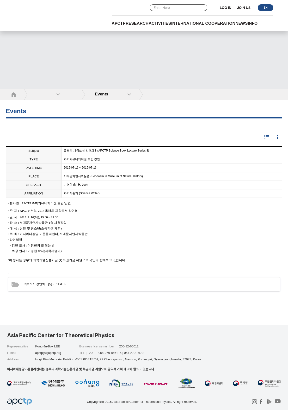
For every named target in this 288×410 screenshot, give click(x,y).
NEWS (241, 23)
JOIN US (244, 8)
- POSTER (45, 284)
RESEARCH (137, 23)
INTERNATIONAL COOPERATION (203, 23)
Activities (160, 23)
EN (265, 7)
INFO (253, 23)
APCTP (119, 23)
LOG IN (225, 8)
